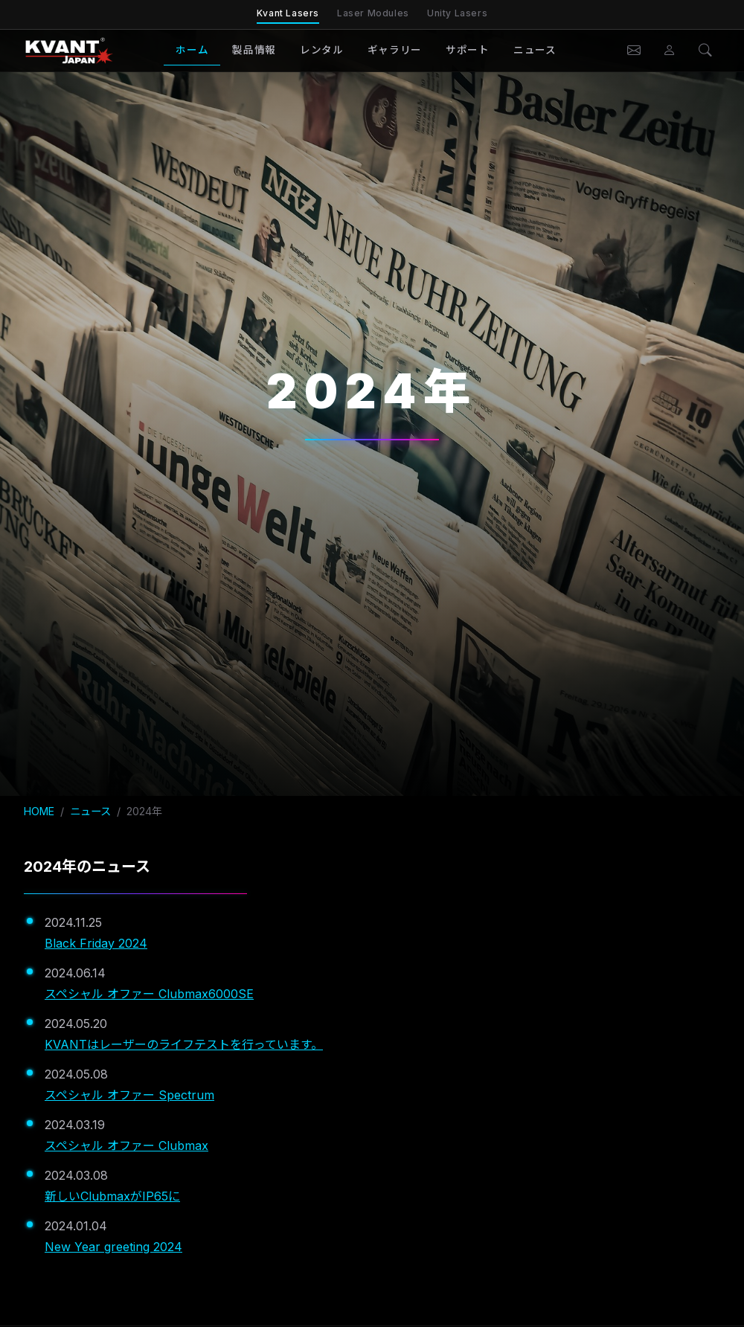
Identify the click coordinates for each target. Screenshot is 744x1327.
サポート (468, 50)
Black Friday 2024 (96, 943)
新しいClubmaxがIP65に (112, 1196)
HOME (39, 811)
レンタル (322, 50)
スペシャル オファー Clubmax (126, 1145)
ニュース (535, 50)
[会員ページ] (669, 50)
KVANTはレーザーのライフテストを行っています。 (184, 1044)
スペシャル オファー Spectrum (129, 1094)
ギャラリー (395, 50)
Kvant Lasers (288, 13)
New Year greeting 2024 (113, 1246)
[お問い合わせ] (634, 50)
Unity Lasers (457, 13)
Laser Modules (373, 13)
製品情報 (254, 50)
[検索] (705, 50)
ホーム (192, 50)
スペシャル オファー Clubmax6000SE (149, 993)
